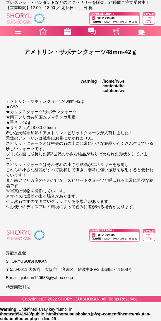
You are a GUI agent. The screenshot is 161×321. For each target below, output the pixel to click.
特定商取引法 (18, 287)
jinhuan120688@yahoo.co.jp (47, 277)
